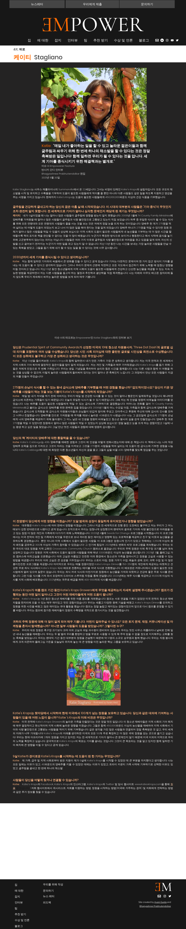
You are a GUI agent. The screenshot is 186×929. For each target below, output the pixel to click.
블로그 (19, 926)
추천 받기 (20, 914)
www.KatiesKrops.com (148, 784)
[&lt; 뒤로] (25, 49)
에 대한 (19, 891)
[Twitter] (177, 40)
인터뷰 (19, 902)
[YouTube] (172, 40)
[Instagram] (167, 40)
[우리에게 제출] (92, 4)
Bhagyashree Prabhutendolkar (155, 906)
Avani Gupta (160, 902)
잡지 (17, 896)
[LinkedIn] (162, 40)
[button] (37, 4)
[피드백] (53, 902)
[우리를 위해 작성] (53, 884)
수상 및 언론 (22, 920)
